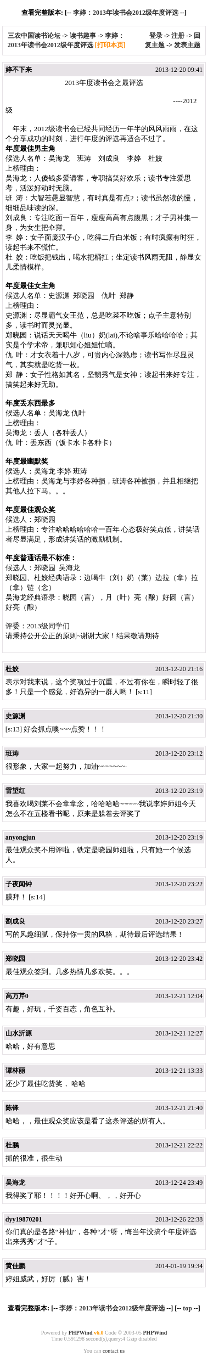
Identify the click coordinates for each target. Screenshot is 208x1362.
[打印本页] (110, 45)
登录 (155, 36)
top (187, 1308)
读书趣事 (83, 36)
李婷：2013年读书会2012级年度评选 (125, 12)
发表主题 (187, 45)
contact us (114, 1351)
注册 (177, 36)
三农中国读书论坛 (35, 36)
